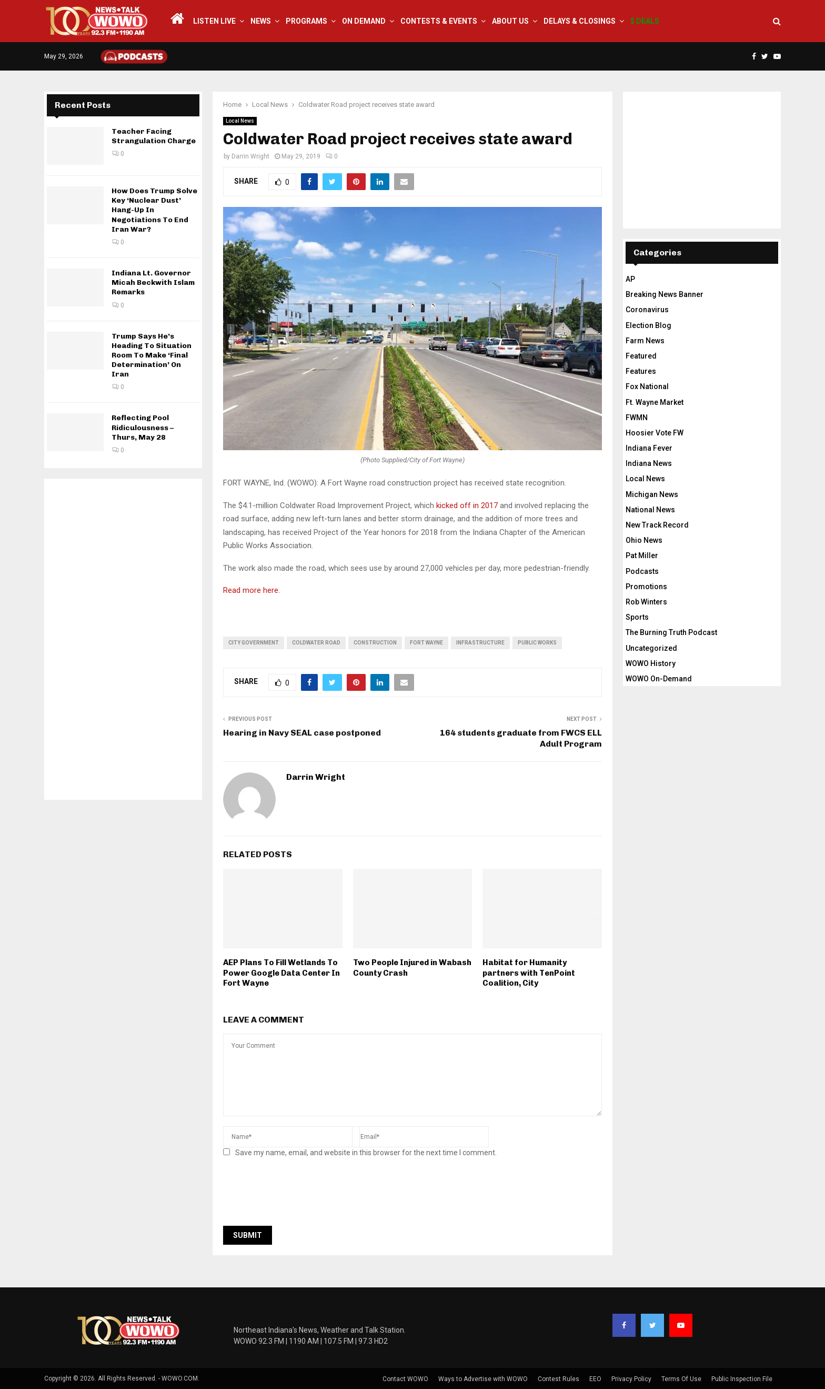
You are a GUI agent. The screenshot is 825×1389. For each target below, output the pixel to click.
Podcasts (642, 571)
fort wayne (426, 643)
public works (537, 643)
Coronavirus (647, 309)
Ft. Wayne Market (654, 402)
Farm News (645, 340)
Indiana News (649, 463)
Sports (637, 617)
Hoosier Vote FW (654, 433)
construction (375, 643)
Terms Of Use (681, 1379)
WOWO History (651, 663)
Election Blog (648, 325)
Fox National (647, 386)
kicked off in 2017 (467, 505)
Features (641, 371)
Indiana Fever (649, 448)
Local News (240, 121)
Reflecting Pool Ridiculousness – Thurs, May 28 (143, 427)
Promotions (646, 586)
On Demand (364, 21)
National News (650, 509)
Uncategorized (651, 648)
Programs (306, 21)
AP (630, 279)
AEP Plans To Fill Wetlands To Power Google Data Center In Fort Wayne (281, 973)
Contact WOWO (405, 1379)
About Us (510, 21)
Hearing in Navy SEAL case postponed (302, 733)
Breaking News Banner (664, 294)
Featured (641, 356)
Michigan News (652, 494)
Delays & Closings (580, 21)
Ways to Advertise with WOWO (483, 1379)
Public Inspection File (741, 1379)
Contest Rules (558, 1379)
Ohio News (644, 540)
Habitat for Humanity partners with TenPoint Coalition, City (528, 973)
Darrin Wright (250, 156)
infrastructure (480, 643)
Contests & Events (438, 21)
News (260, 21)
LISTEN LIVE (214, 21)
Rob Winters (646, 602)
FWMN (637, 417)
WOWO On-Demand (659, 678)
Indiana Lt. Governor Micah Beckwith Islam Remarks (153, 282)
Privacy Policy (631, 1379)
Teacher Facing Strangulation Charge (154, 136)
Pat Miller (642, 555)
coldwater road (316, 643)
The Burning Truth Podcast (671, 632)
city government (253, 643)
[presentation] (303, 1194)
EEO (595, 1379)
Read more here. (251, 590)
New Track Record (657, 525)
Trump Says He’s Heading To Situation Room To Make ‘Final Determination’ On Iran (152, 355)
